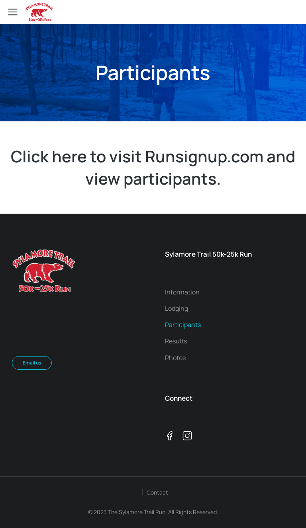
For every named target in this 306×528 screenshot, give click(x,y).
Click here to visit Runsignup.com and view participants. (153, 167)
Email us (32, 362)
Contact (157, 492)
